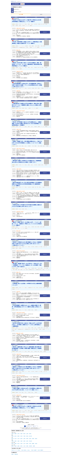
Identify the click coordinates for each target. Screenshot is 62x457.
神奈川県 (30, 436)
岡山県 (18, 443)
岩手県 (18, 433)
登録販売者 (16, 454)
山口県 (24, 443)
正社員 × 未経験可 (34, 450)
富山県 (15, 438)
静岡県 (33, 438)
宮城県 (21, 433)
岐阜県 (30, 438)
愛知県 (36, 438)
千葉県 (24, 436)
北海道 (12, 433)
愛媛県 (33, 443)
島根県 (15, 443)
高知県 (36, 443)
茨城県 (12, 436)
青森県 (15, 433)
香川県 (30, 443)
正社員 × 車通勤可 (40, 450)
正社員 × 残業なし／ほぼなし (25, 450)
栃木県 (15, 436)
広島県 (21, 443)
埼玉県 (21, 436)
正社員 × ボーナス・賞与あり (15, 450)
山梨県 (24, 438)
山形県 (27, 433)
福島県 (30, 433)
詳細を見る (45, 32)
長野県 (27, 438)
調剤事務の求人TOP (13, 1)
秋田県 (24, 433)
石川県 (18, 438)
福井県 (21, 438)
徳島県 (27, 443)
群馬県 (18, 436)
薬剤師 (12, 454)
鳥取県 (12, 443)
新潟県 (12, 438)
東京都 (27, 436)
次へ (34, 426)
